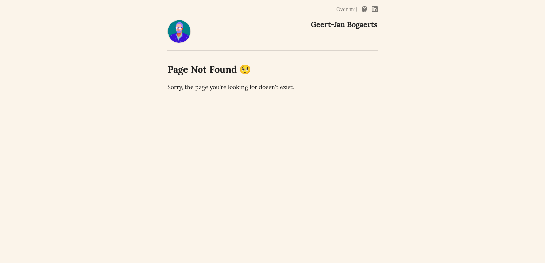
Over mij (346, 9)
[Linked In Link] (375, 9)
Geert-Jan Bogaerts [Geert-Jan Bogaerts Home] (344, 24)
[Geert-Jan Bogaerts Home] (179, 41)
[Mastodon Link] (364, 9)
